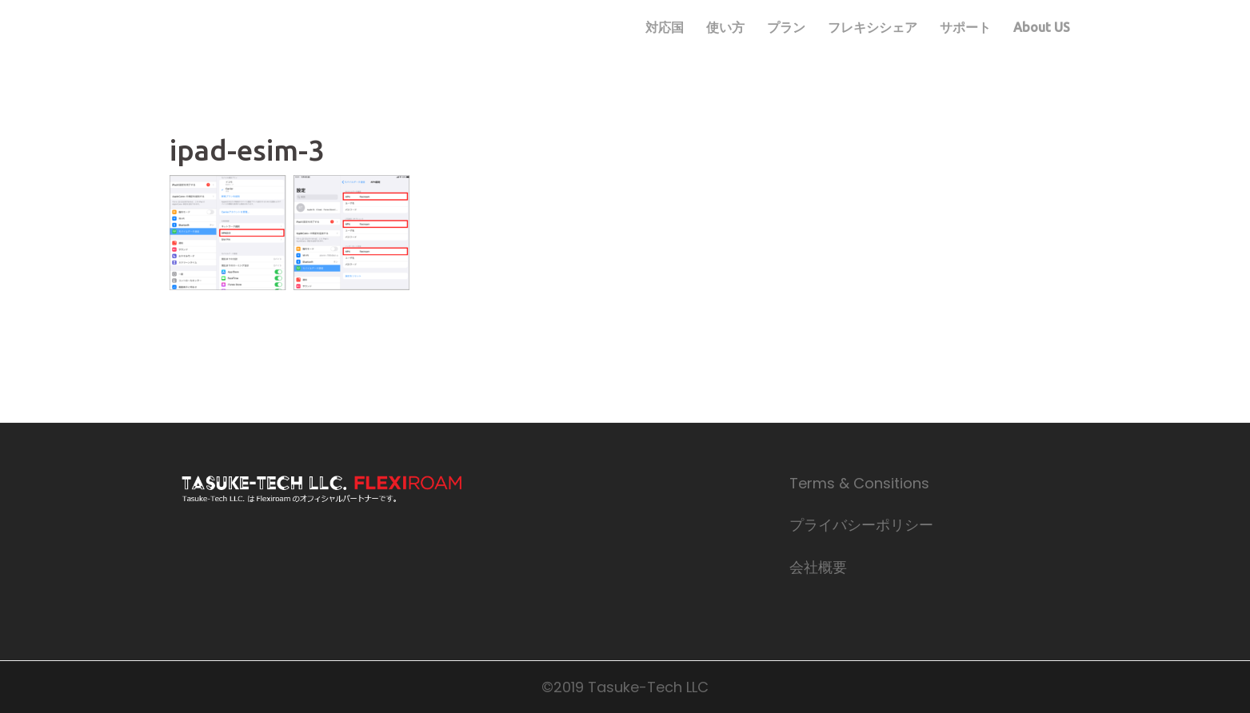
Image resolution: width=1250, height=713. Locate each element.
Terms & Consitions (859, 483)
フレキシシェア (872, 27)
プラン (786, 27)
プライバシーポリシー (861, 525)
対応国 (664, 27)
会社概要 (818, 567)
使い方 (725, 27)
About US (1041, 27)
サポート (965, 27)
